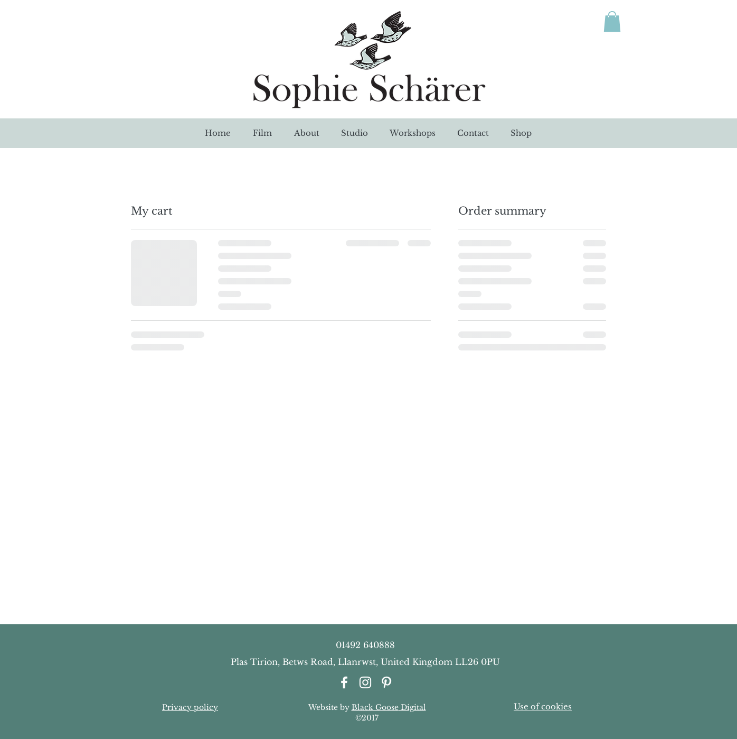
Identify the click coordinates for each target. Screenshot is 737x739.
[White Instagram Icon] (365, 682)
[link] (612, 21)
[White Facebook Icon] (344, 682)
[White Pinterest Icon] (386, 682)
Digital (412, 707)
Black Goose (375, 707)
